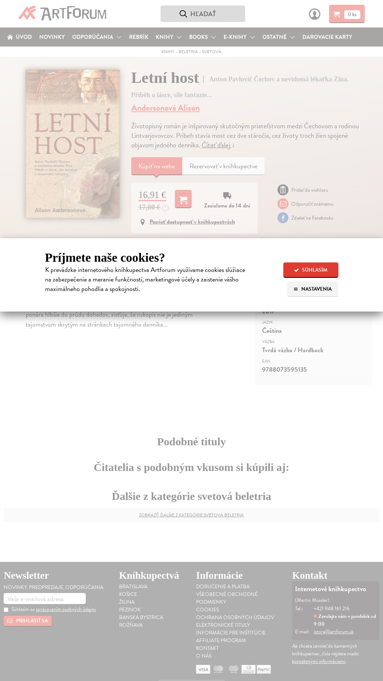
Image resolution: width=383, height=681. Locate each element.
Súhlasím (310, 270)
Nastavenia (312, 289)
